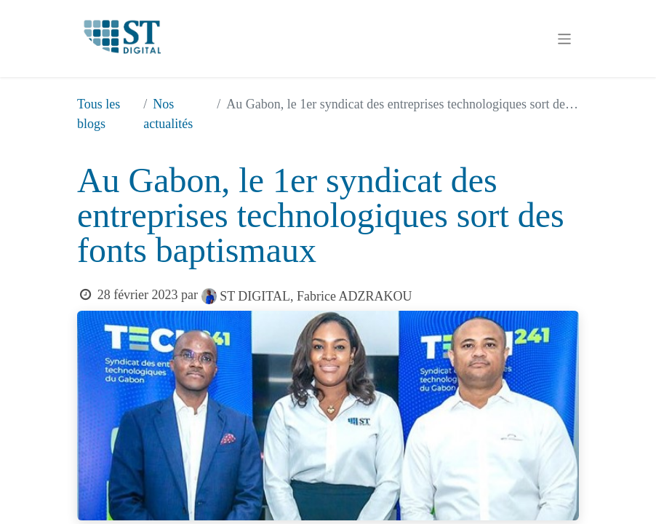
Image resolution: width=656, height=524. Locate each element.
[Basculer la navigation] (565, 38)
